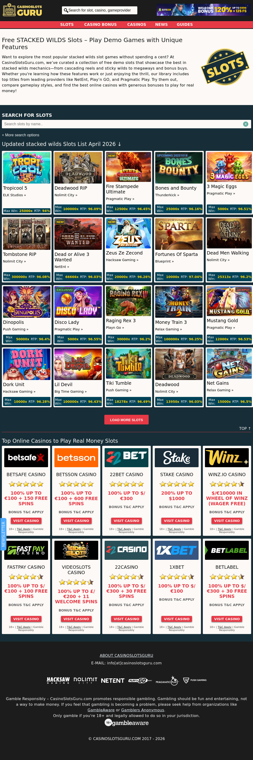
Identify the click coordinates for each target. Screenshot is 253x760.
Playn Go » (115, 327)
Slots (67, 24)
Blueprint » (164, 261)
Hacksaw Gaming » (122, 260)
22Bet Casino (126, 474)
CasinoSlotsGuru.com (117, 738)
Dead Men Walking (228, 253)
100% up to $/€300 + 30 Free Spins (126, 591)
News (161, 24)
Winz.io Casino (227, 474)
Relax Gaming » (168, 329)
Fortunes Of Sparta (176, 254)
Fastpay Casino (26, 567)
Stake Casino (176, 474)
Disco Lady (66, 322)
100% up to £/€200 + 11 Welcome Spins (76, 597)
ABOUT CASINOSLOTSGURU (126, 655)
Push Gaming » (16, 329)
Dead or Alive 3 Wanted (71, 257)
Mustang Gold (222, 320)
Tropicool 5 (15, 188)
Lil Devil (63, 384)
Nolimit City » (65, 195)
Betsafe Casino (26, 474)
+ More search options (20, 135)
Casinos (136, 24)
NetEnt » (61, 267)
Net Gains (218, 383)
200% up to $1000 (176, 496)
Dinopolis (13, 322)
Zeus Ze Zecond (124, 253)
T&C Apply (24, 529)
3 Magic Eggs (222, 186)
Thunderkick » (167, 195)
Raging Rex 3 (121, 320)
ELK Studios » (14, 195)
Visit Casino (26, 521)
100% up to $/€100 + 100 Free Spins (26, 591)
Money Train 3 (171, 322)
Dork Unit (13, 384)
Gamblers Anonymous (142, 710)
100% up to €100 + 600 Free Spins (76, 498)
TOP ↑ (245, 428)
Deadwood (167, 384)
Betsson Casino (76, 474)
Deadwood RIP (70, 188)
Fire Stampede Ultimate (122, 189)
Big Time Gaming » (70, 391)
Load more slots (126, 420)
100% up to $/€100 (177, 589)
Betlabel (227, 567)
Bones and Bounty (175, 188)
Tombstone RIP (19, 254)
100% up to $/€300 (126, 496)
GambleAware (101, 710)
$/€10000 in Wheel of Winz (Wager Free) (227, 498)
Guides (185, 24)
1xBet (176, 567)
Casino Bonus (100, 24)
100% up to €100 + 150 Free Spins (26, 498)
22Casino (126, 567)
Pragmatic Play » (120, 199)
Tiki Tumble (118, 383)
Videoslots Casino (76, 569)
